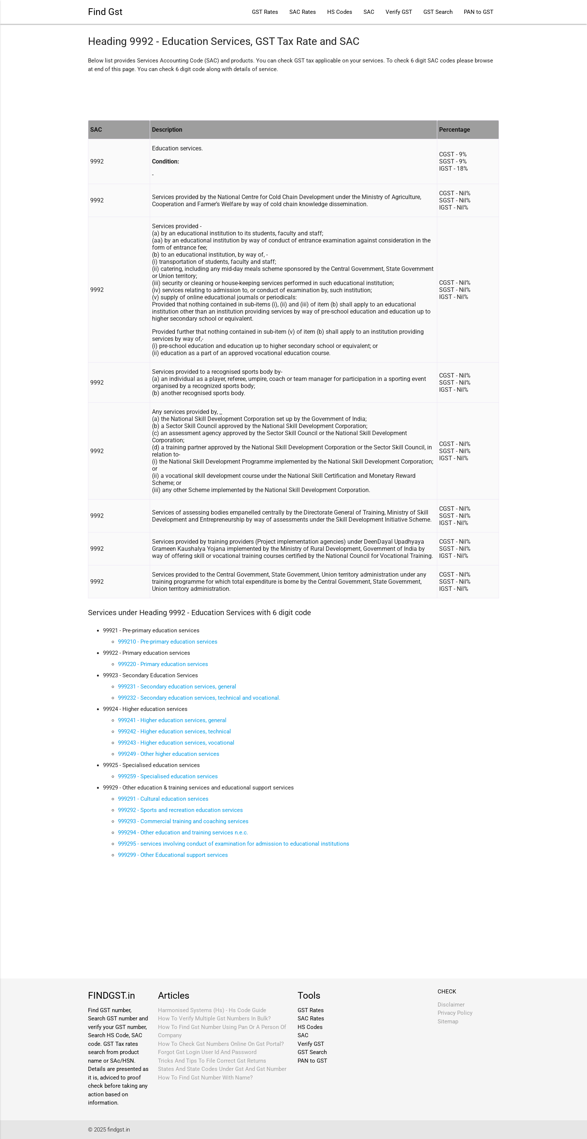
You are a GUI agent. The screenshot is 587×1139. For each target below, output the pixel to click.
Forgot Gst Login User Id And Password (207, 1052)
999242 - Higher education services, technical (174, 731)
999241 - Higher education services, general (172, 720)
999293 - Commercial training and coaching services (183, 821)
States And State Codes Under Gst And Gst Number (222, 1069)
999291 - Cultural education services (163, 799)
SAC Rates (302, 12)
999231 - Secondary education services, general (177, 686)
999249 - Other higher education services (168, 754)
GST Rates (265, 12)
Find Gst (105, 11)
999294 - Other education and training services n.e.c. (183, 832)
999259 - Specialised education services (168, 776)
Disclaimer (451, 1004)
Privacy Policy (455, 1013)
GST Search (438, 12)
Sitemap (448, 1021)
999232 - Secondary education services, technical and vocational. (199, 697)
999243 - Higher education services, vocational (176, 742)
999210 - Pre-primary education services (168, 641)
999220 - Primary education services (163, 664)
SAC (369, 12)
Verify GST (399, 12)
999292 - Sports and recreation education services (180, 810)
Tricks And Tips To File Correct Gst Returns (212, 1060)
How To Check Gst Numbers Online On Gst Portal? (221, 1044)
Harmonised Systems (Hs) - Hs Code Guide (212, 1010)
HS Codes (339, 12)
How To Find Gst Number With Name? (205, 1077)
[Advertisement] (224, 96)
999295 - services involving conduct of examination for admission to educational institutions (233, 843)
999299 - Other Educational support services (173, 855)
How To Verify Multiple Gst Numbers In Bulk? (214, 1018)
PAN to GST (478, 12)
